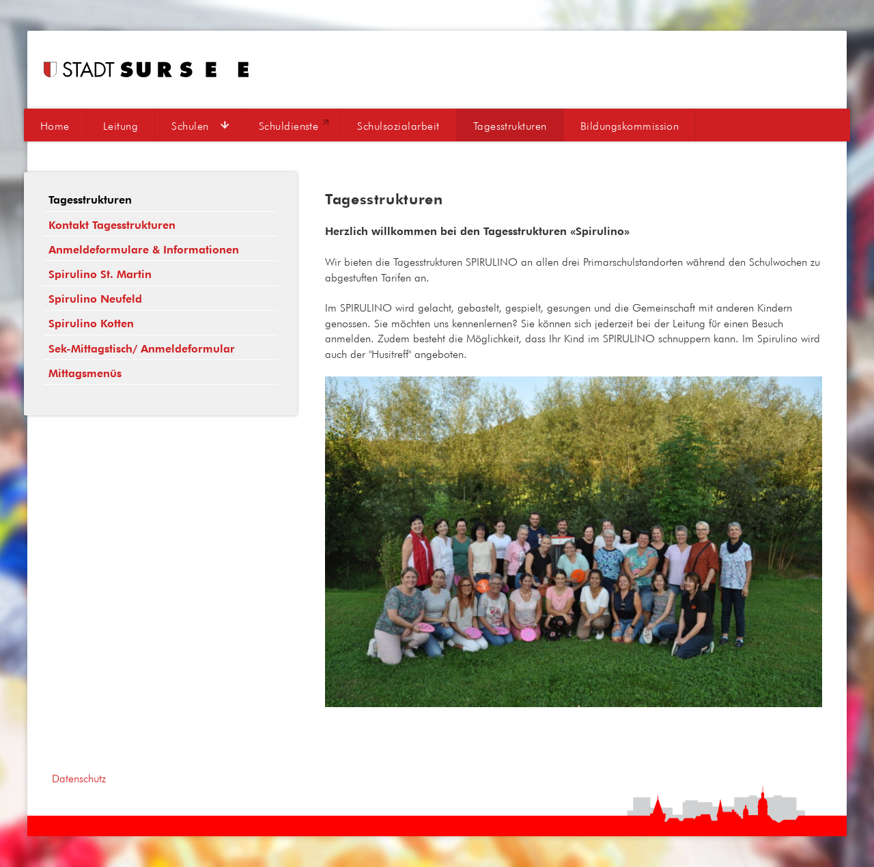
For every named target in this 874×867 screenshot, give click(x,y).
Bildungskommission (629, 126)
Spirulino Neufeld (95, 299)
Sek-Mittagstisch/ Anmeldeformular (141, 349)
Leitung (120, 126)
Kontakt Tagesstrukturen (111, 225)
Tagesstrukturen (510, 126)
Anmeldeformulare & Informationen (143, 250)
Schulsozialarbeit (398, 126)
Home (55, 126)
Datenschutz (79, 778)
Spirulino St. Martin (100, 274)
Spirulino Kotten (91, 323)
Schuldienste (289, 126)
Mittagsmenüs (85, 373)
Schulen (189, 126)
